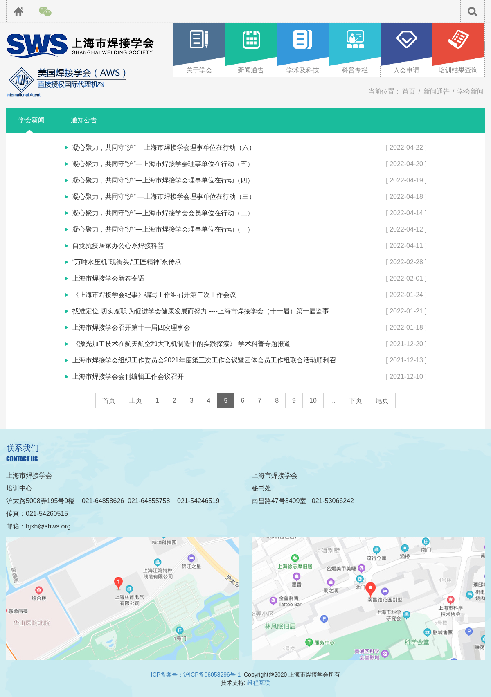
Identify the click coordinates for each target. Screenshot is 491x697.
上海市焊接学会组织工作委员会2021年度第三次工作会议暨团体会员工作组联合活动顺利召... (206, 360)
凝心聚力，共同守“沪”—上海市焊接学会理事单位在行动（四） (163, 180)
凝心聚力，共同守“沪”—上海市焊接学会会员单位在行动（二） (163, 212)
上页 (135, 400)
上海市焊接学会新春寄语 (108, 278)
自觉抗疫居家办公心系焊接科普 (118, 245)
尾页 (382, 400)
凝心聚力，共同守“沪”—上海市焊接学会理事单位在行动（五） (163, 163)
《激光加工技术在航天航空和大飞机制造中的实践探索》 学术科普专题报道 (181, 343)
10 (313, 400)
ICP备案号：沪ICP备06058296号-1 (196, 674)
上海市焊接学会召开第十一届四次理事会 (131, 327)
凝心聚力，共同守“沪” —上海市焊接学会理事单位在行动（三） (163, 196)
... (333, 400)
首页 (408, 91)
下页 (355, 400)
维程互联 (258, 682)
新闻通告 (436, 91)
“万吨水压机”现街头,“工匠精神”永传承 (126, 262)
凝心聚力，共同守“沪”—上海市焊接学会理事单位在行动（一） (163, 229)
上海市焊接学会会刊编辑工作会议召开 (128, 376)
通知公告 (84, 120)
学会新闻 (470, 91)
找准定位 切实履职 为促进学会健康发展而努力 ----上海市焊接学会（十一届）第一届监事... (203, 311)
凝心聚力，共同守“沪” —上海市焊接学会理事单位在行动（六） (163, 147)
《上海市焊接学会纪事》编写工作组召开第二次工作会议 (154, 294)
